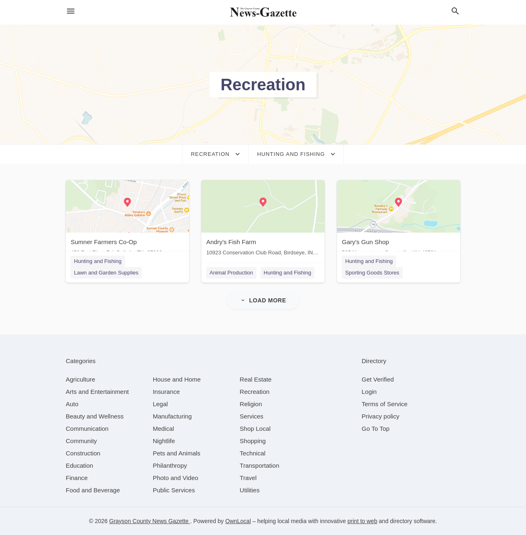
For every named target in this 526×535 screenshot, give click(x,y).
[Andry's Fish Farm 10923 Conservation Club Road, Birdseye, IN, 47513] (263, 219)
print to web (362, 521)
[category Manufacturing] (172, 416)
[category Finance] (77, 477)
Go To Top (376, 428)
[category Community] (81, 440)
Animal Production (231, 273)
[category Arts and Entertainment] (97, 391)
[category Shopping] (252, 440)
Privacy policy (380, 416)
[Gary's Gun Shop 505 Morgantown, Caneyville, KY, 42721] (398, 219)
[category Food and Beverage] (93, 490)
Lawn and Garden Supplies (106, 273)
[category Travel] (248, 477)
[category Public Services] (174, 490)
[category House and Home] (177, 379)
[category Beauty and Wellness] (95, 416)
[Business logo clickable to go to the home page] (263, 12)
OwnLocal (238, 521)
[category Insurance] (166, 391)
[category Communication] (87, 428)
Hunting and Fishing (98, 261)
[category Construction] (83, 453)
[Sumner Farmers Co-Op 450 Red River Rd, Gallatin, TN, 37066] (127, 219)
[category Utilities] (249, 490)
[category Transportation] (259, 465)
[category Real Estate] (256, 379)
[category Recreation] (255, 391)
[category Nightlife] (164, 440)
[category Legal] (160, 403)
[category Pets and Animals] (177, 453)
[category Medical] (163, 428)
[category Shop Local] (255, 428)
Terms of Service (385, 403)
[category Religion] (251, 403)
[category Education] (79, 465)
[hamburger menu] (71, 11)
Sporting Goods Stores (372, 273)
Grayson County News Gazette (149, 521)
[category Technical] (252, 453)
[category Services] (251, 416)
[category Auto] (72, 403)
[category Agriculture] (80, 379)
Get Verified (378, 379)
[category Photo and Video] (175, 477)
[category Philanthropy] (170, 465)
